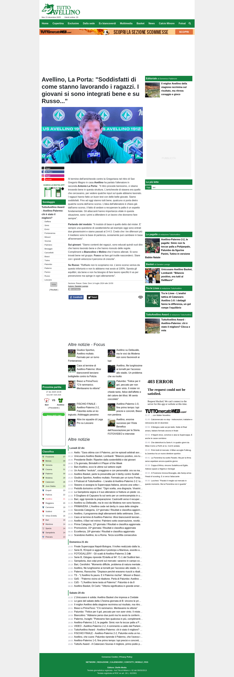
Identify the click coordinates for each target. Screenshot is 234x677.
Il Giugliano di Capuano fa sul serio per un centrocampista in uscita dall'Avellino (116, 495)
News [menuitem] (151, 23)
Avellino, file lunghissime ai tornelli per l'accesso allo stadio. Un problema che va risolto (120, 568)
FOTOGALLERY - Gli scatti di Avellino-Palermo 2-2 (101, 553)
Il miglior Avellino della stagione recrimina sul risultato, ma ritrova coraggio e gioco (117, 604)
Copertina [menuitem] (58, 23)
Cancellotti (49, 252)
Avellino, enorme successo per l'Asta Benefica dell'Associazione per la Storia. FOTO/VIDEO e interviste (124, 426)
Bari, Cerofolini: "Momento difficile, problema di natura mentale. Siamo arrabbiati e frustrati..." (123, 564)
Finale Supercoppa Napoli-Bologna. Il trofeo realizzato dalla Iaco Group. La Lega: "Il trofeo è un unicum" (129, 546)
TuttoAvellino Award (157, 314)
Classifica (48, 451)
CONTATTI (129, 662)
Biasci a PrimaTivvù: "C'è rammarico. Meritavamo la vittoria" (88, 385)
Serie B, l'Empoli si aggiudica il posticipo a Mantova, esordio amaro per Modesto (116, 550)
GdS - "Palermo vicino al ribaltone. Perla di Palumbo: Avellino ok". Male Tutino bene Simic (121, 579)
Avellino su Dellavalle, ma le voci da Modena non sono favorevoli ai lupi (112, 503)
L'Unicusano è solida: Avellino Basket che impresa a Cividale (106, 597)
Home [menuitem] (45, 23)
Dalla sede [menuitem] (89, 23)
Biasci (47, 256)
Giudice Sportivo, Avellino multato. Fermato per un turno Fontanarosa (111, 477)
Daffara (48, 221)
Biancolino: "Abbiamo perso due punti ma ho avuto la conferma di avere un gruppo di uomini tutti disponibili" (131, 615)
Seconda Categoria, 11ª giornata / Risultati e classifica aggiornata (109, 510)
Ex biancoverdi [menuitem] (107, 23)
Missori (48, 237)
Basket (150, 264)
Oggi (148, 187)
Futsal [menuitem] (182, 23)
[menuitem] (189, 23)
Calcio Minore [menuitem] (167, 23)
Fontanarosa (50, 233)
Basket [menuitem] (140, 23)
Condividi (76, 297)
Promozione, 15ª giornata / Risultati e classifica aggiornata (105, 528)
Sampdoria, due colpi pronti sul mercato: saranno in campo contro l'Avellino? (114, 561)
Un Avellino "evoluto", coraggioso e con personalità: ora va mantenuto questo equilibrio (120, 470)
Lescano (48, 280)
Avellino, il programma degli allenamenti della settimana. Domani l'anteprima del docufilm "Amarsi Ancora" (130, 513)
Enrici (47, 229)
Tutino (47, 260)
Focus (78, 283)
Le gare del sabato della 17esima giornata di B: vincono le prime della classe (114, 601)
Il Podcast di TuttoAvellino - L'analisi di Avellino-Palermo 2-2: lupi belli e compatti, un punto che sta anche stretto (133, 481)
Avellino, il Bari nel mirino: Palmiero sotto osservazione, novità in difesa (111, 520)
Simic (47, 225)
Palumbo (48, 264)
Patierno (48, 268)
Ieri (154, 187)
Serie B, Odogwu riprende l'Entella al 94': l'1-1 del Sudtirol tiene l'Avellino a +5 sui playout (121, 557)
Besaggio (49, 249)
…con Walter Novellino (160, 415)
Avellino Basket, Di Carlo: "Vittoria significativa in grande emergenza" (110, 586)
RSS (146, 662)
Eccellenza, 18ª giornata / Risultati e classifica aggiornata (104, 531)
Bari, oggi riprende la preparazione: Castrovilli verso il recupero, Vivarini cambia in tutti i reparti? (124, 499)
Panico (47, 272)
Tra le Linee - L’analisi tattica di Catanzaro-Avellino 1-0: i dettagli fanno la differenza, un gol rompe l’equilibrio (176, 300)
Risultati (53, 290)
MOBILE (139, 662)
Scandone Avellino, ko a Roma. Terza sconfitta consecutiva (105, 535)
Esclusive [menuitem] (73, 23)
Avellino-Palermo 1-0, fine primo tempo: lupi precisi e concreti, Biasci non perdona (117, 640)
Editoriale (151, 78)
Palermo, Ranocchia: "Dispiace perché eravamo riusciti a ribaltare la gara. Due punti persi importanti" (127, 571)
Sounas (48, 241)
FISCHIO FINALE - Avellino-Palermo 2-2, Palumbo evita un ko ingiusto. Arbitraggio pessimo (122, 633)
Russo (47, 276)
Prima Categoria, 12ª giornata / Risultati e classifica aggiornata (107, 524)
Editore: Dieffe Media (116, 667)
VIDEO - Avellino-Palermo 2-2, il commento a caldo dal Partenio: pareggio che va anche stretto (124, 626)
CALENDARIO (116, 662)
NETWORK (91, 662)
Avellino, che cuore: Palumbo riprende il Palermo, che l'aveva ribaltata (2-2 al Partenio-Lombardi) (125, 637)
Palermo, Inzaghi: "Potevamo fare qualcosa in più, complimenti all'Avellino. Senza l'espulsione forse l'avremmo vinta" (136, 619)
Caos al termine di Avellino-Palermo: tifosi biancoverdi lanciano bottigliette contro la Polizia (122, 517)
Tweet (92, 297)
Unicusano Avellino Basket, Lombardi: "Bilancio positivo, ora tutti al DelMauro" (115, 456)
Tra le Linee (152, 288)
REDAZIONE (102, 662)
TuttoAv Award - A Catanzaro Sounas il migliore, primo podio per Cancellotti (114, 644)
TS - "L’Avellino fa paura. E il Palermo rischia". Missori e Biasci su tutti (111, 575)
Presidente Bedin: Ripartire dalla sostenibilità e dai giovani (105, 459)
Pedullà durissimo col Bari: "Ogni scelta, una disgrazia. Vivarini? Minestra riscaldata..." (119, 488)
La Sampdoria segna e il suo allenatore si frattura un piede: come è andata (113, 492)
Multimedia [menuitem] (126, 23)
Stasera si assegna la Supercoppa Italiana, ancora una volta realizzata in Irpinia (116, 485)
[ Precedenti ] (53, 408)
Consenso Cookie (110, 657)
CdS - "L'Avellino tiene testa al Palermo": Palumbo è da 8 (104, 582)
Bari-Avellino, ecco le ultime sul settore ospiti (97, 467)
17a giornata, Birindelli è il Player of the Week (98, 463)
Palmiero (48, 245)
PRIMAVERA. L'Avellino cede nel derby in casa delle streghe (106, 506)
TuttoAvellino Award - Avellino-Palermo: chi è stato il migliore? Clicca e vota (114, 629)
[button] (53, 284)
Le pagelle (152, 234)
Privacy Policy (125, 657)
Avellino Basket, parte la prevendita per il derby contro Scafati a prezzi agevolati (116, 474)
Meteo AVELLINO (54, 416)
